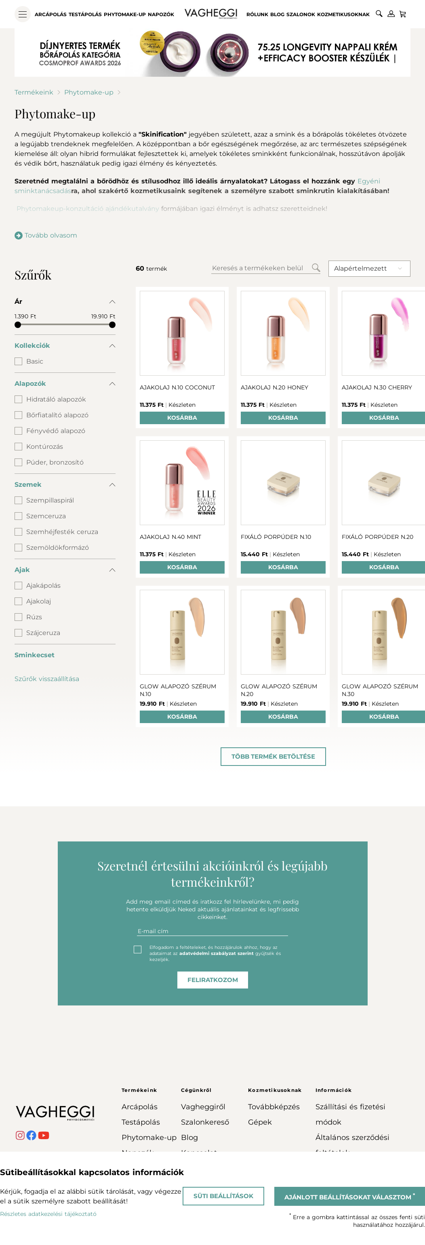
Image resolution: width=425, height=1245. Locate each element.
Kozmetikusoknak (343, 14)
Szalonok (300, 14)
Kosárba (182, 417)
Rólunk (257, 14)
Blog (277, 14)
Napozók (161, 14)
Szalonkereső (205, 1122)
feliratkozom (212, 980)
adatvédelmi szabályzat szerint (216, 953)
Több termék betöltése (273, 756)
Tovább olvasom (46, 235)
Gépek (260, 1122)
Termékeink (34, 92)
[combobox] (369, 268)
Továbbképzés (274, 1106)
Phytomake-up (125, 14)
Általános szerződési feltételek (352, 1145)
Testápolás (85, 14)
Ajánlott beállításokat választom (349, 1196)
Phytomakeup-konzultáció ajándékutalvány (91, 208)
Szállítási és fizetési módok (350, 1114)
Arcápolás (51, 14)
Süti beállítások (223, 1196)
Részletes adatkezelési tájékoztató (48, 1214)
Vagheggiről (203, 1106)
